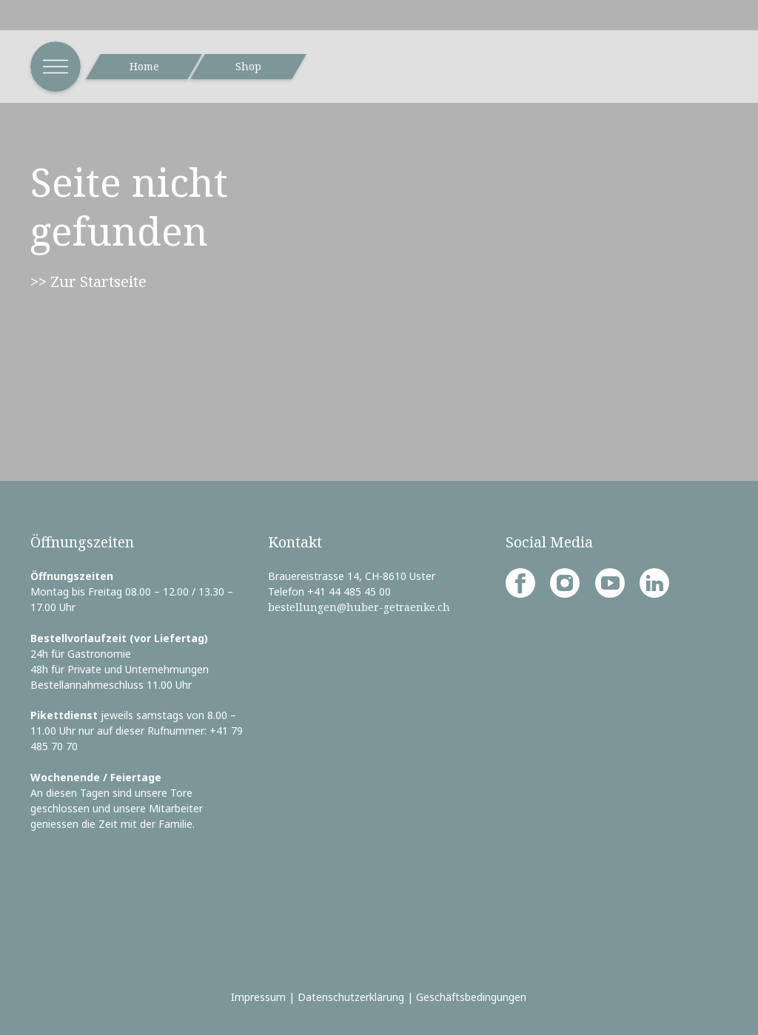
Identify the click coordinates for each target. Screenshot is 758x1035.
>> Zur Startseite (88, 281)
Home (144, 66)
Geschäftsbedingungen (471, 997)
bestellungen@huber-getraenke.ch (359, 607)
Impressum (258, 997)
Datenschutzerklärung (351, 997)
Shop (248, 66)
